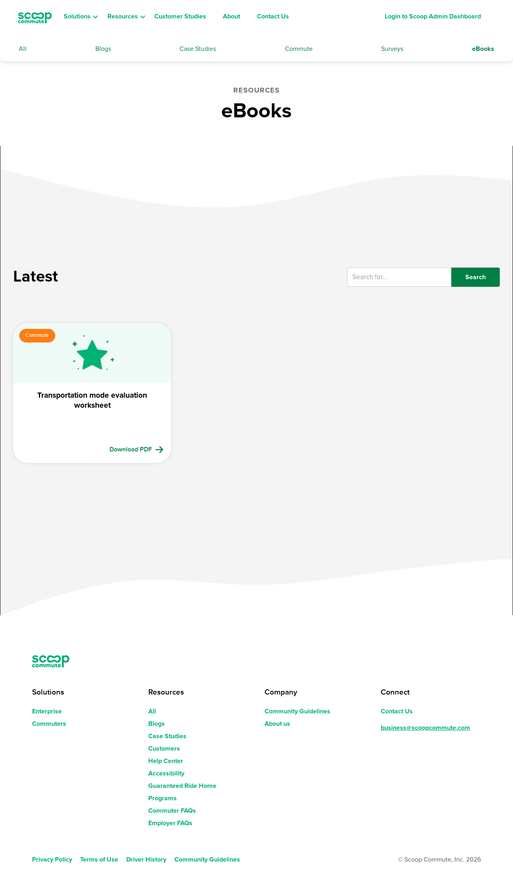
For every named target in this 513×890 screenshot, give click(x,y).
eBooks (483, 49)
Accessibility (166, 773)
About (231, 16)
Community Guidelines (297, 711)
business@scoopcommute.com (425, 728)
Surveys (392, 49)
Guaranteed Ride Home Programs (182, 792)
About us (277, 724)
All (22, 49)
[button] (82, 16)
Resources (122, 16)
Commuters (49, 724)
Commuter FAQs (172, 810)
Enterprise (47, 711)
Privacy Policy (52, 859)
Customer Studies (180, 16)
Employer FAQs (170, 823)
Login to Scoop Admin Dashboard (433, 16)
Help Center (165, 761)
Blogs (103, 49)
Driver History (146, 859)
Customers (164, 748)
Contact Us (273, 16)
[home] (35, 17)
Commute (299, 49)
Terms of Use (99, 859)
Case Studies (198, 49)
